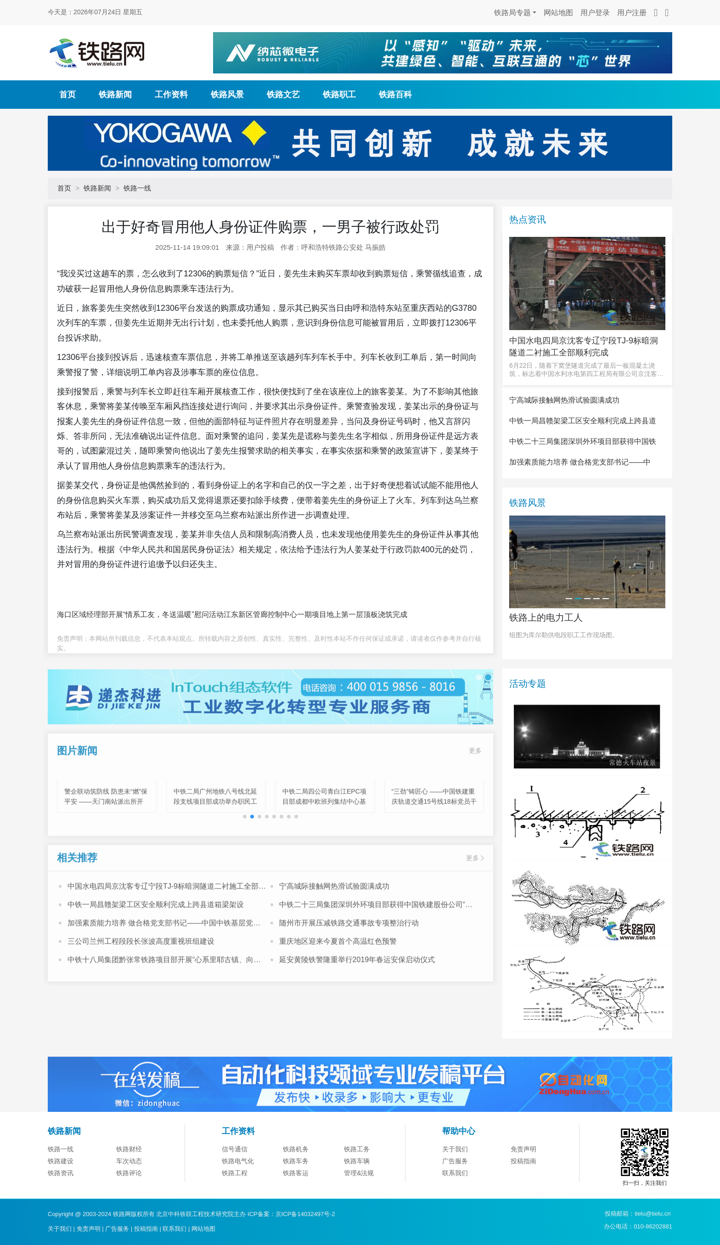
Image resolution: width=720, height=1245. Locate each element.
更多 (475, 787)
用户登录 (595, 13)
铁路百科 (395, 94)
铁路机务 (296, 1194)
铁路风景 (227, 94)
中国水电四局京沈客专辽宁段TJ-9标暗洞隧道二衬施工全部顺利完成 (167, 924)
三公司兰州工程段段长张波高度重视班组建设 (141, 977)
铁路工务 (357, 1194)
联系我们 (174, 1228)
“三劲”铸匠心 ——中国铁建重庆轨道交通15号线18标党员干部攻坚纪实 (434, 838)
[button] (252, 853)
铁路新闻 (115, 94)
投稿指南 (146, 1228)
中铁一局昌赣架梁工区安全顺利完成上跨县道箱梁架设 (156, 941)
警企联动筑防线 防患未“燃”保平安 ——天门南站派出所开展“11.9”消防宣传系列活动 (105, 838)
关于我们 (455, 1194)
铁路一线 (137, 188)
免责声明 (523, 1194)
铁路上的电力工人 (546, 662)
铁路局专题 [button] (512, 13)
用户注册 (632, 13)
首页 (67, 94)
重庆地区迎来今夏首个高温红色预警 (338, 977)
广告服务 (117, 1228)
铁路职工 (339, 94)
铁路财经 (129, 1194)
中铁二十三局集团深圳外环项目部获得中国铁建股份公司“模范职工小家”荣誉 (375, 942)
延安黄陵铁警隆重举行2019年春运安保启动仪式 (357, 996)
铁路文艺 (283, 94)
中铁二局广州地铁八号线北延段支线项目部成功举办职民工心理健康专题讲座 (215, 838)
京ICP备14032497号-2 (305, 1214)
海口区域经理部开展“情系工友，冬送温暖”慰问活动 (140, 614)
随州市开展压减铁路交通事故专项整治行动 (349, 959)
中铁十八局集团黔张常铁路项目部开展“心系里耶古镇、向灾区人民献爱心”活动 (164, 997)
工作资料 (171, 94)
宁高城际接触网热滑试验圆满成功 (334, 922)
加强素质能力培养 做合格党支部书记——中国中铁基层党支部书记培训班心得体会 (164, 960)
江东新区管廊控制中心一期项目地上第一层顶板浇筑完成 (315, 614)
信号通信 (235, 1194)
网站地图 (558, 13)
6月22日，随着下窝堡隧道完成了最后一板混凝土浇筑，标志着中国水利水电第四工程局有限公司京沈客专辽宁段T (586, 370)
